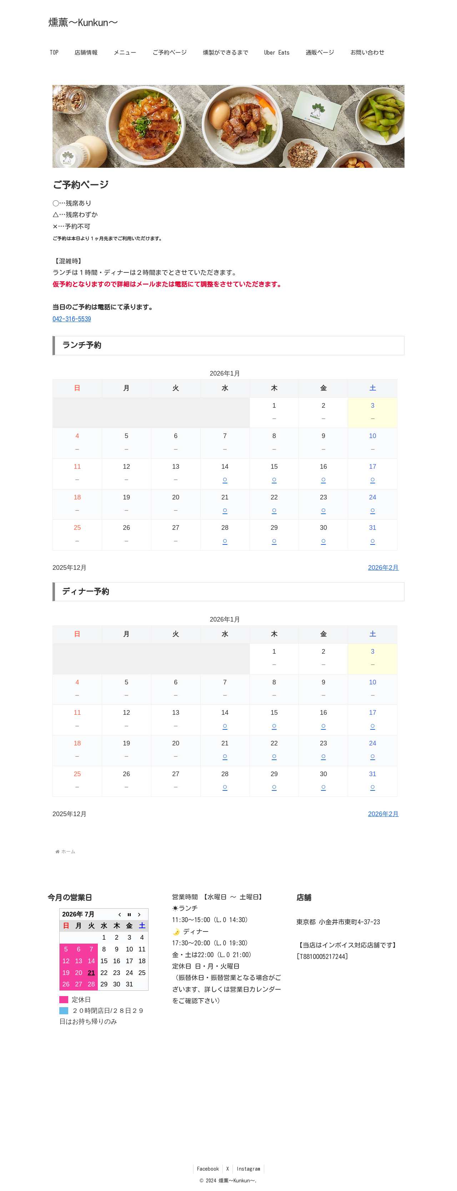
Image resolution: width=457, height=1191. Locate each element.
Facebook (208, 1168)
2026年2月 (383, 567)
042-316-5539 (71, 319)
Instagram (248, 1168)
